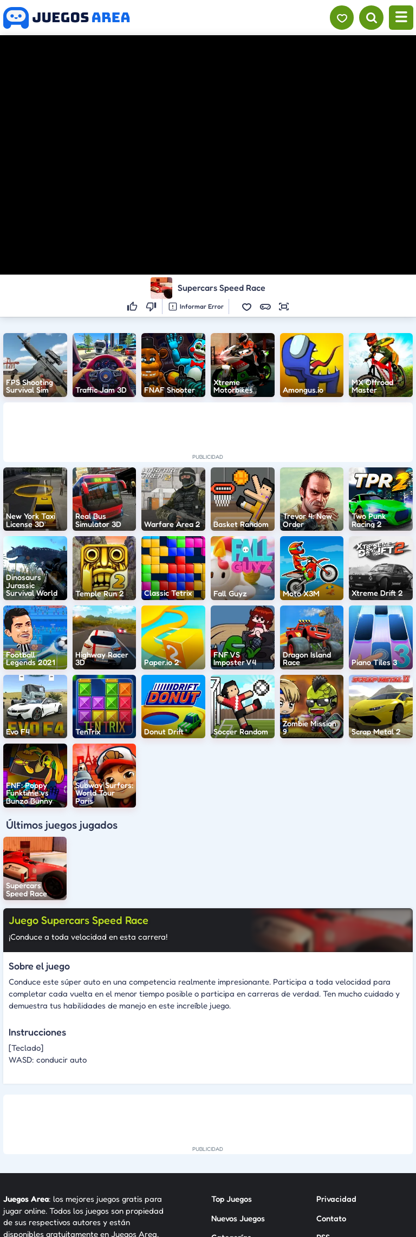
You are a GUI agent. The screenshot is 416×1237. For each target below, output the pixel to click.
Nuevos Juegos (238, 1218)
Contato (331, 1218)
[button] (247, 306)
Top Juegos (231, 1199)
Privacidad (336, 1199)
